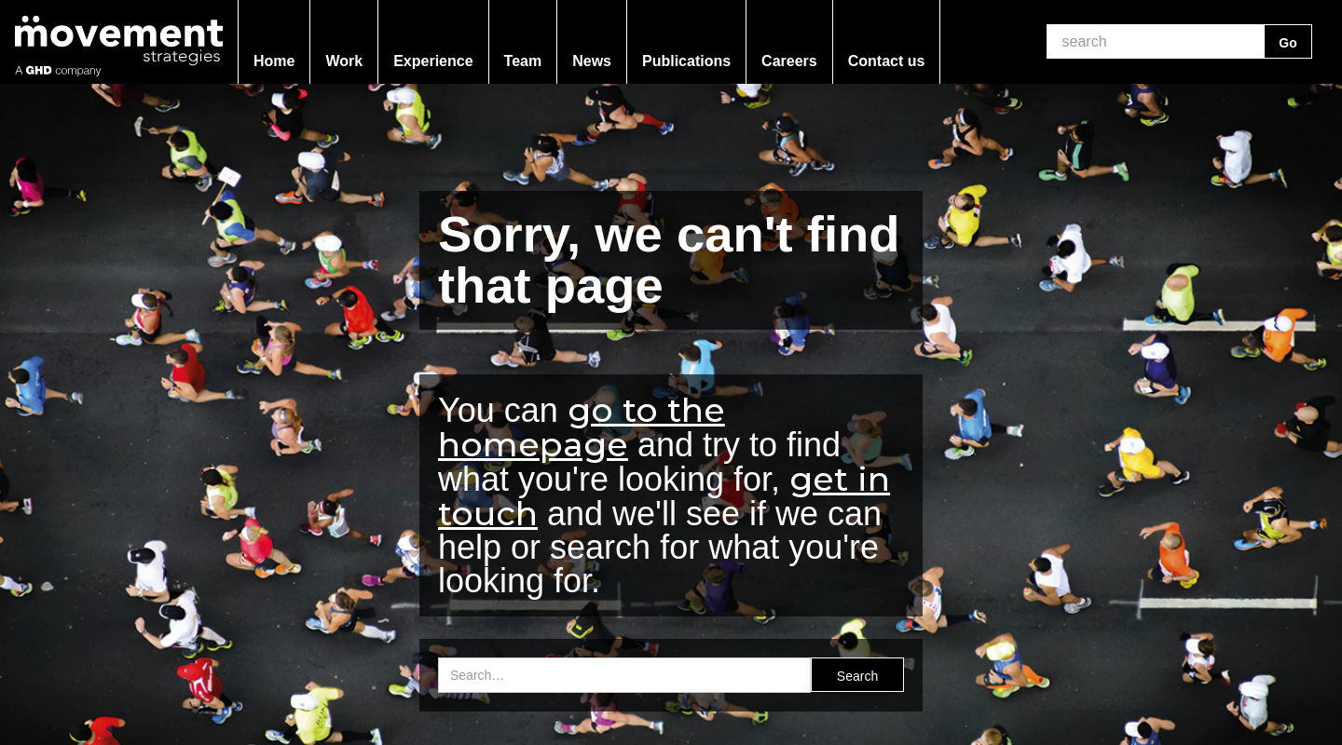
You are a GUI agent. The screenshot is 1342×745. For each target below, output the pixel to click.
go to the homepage (581, 427)
